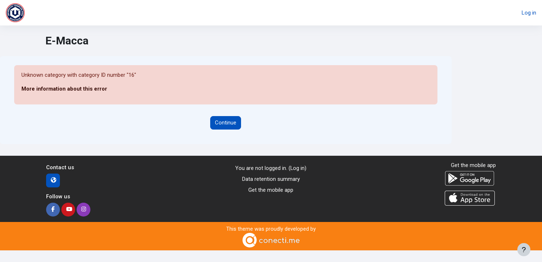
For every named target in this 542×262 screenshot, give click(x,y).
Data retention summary (271, 179)
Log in (529, 12)
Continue (225, 123)
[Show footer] (523, 249)
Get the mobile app (270, 190)
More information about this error (64, 89)
